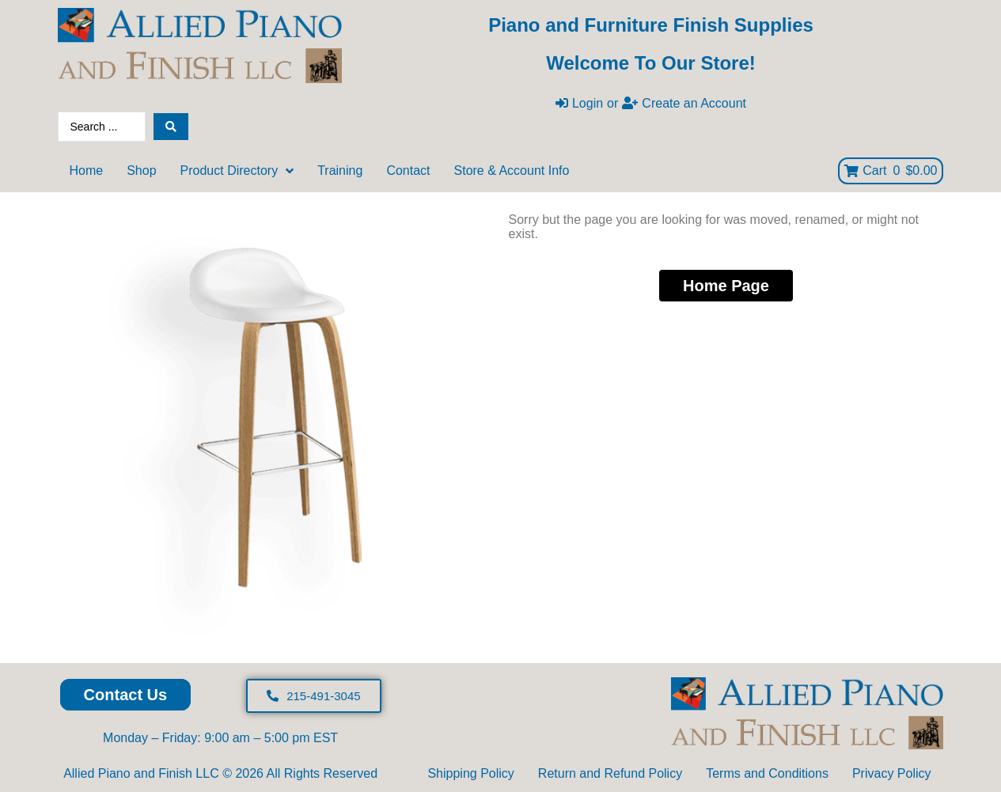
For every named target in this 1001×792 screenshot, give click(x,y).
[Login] (579, 104)
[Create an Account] (684, 104)
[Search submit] (171, 126)
